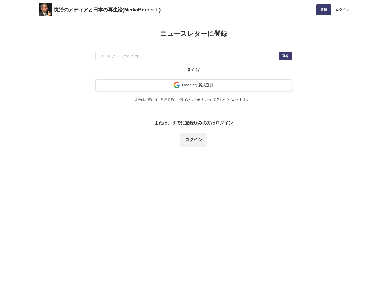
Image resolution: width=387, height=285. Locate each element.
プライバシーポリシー (193, 100)
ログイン (342, 9)
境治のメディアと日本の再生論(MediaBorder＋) (107, 10)
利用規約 (167, 100)
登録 (323, 10)
